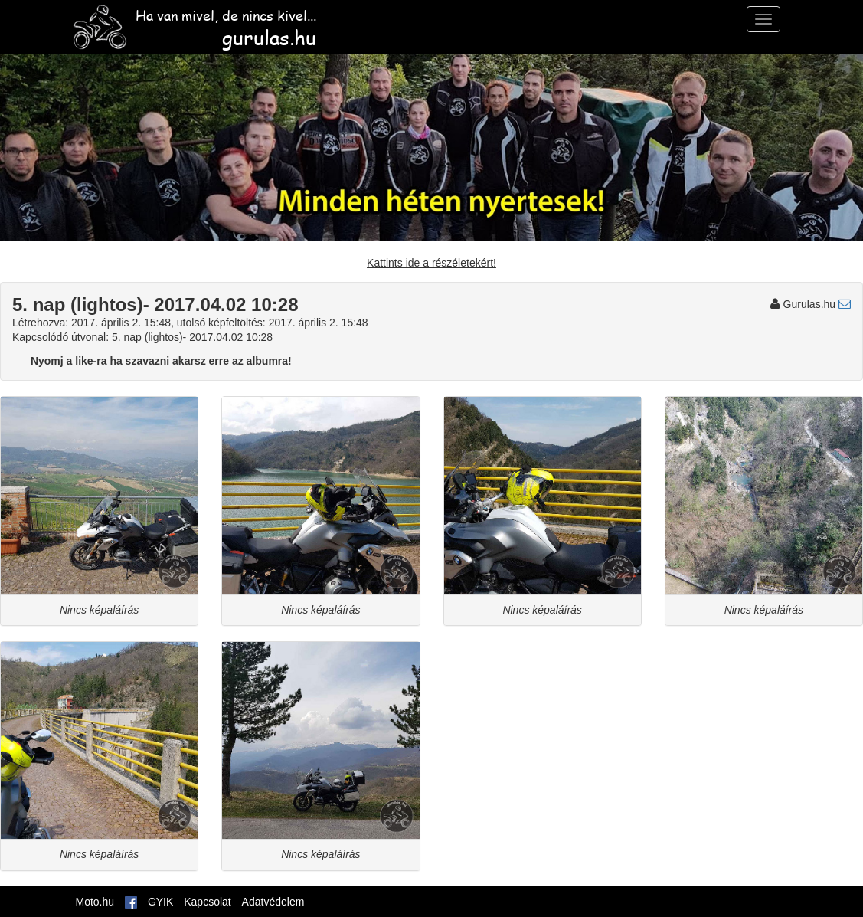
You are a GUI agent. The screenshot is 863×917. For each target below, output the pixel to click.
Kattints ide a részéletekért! (431, 263)
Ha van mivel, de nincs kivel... (194, 21)
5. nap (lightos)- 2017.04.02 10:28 (192, 337)
